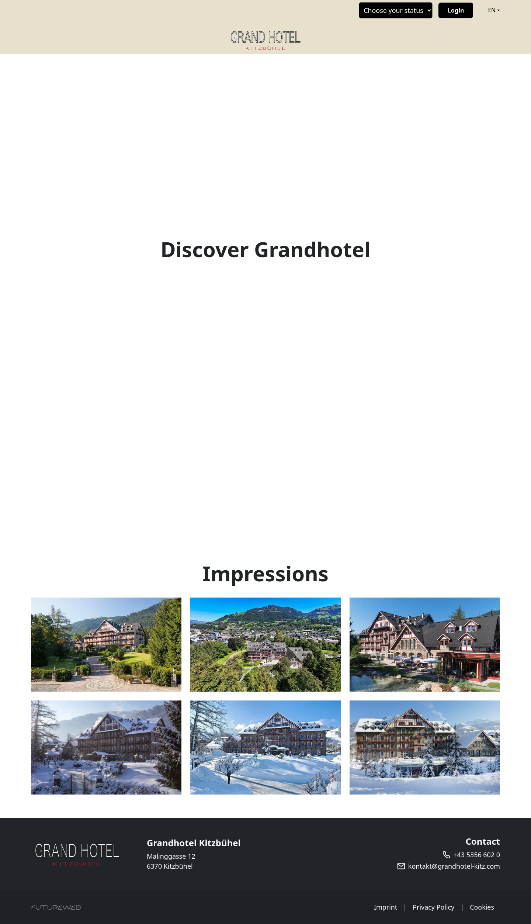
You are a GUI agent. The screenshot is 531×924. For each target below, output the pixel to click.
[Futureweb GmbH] (56, 907)
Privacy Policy (433, 907)
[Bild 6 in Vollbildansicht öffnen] (425, 747)
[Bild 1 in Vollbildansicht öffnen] (106, 645)
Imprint (385, 907)
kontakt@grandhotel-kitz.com (454, 866)
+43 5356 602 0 (476, 854)
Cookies (482, 907)
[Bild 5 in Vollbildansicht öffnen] (265, 747)
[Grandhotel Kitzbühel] (77, 854)
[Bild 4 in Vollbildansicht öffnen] (106, 747)
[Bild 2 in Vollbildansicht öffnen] (265, 645)
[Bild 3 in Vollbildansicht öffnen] (425, 645)
